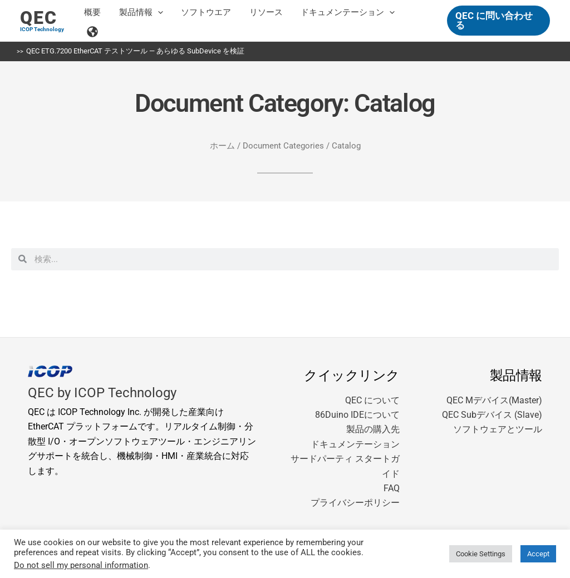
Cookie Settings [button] (480, 554)
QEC (38, 17)
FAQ (392, 488)
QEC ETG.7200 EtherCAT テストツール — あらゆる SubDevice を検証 (135, 51)
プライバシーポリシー (355, 502)
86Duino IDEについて (357, 414)
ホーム (222, 146)
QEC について (372, 400)
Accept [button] (538, 554)
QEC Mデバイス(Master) (494, 400)
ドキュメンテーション (355, 444)
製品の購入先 (373, 429)
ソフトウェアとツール (497, 429)
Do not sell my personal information (81, 565)
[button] (160, 20)
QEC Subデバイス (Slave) (492, 414)
